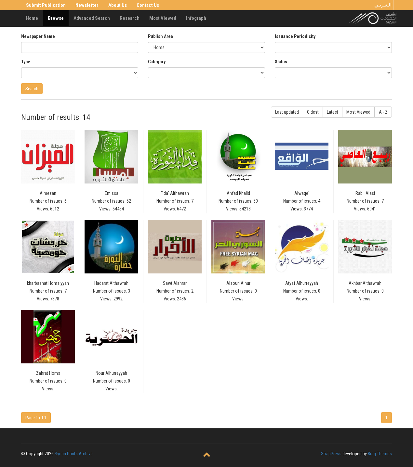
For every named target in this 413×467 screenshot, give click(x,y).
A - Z (383, 112)
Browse (56, 18)
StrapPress (331, 453)
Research (130, 18)
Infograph (196, 18)
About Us (117, 5)
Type (25, 61)
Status (281, 61)
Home (32, 18)
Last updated (287, 112)
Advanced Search (91, 18)
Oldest (313, 112)
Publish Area (160, 36)
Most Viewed (162, 18)
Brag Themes (380, 453)
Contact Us (148, 5)
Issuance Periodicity (295, 36)
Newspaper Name (38, 36)
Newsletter (87, 5)
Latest (332, 112)
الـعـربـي (383, 5)
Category (157, 61)
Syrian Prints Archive (74, 453)
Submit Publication (46, 5)
